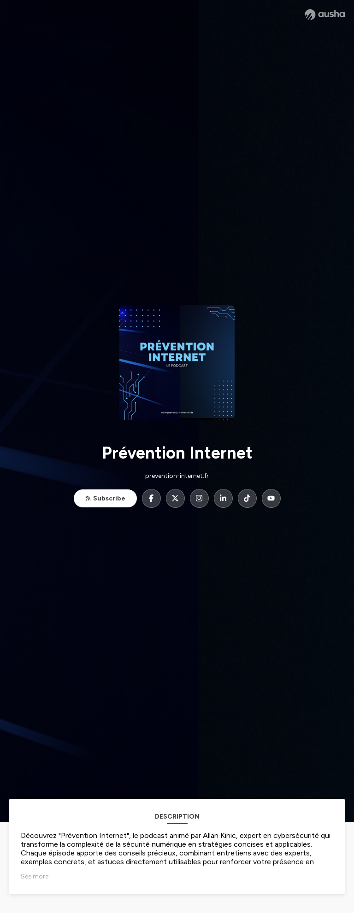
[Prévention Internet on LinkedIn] (223, 498)
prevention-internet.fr (177, 476)
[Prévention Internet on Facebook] (151, 498)
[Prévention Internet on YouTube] (271, 498)
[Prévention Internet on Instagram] (199, 498)
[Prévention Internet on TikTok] (247, 498)
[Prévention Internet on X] (175, 498)
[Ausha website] (325, 14)
